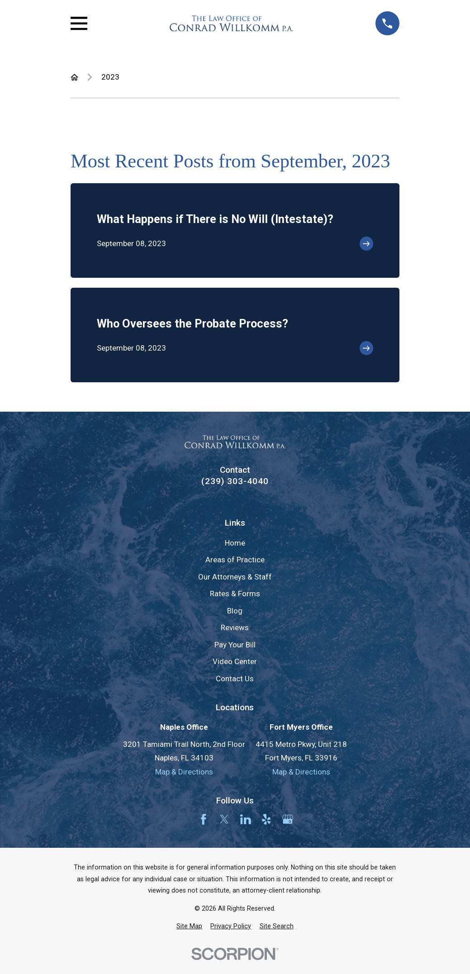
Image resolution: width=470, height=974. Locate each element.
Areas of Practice (235, 559)
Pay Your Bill (235, 644)
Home (235, 542)
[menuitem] (189, 926)
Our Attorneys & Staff (235, 576)
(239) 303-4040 (234, 481)
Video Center (235, 661)
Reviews (235, 627)
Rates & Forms (235, 593)
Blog (234, 610)
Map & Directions (184, 771)
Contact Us (235, 678)
